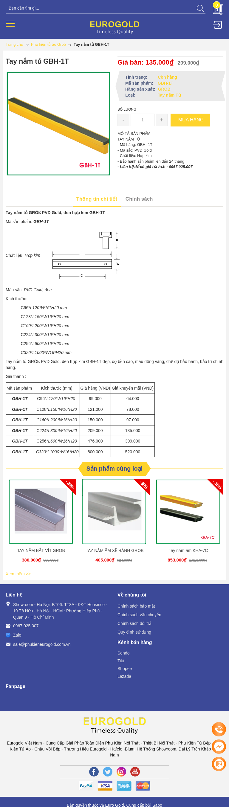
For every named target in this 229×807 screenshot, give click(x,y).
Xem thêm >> (18, 573)
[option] (41, 524)
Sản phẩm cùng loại (114, 468)
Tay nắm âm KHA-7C (188, 550)
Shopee (124, 668)
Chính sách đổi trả (134, 623)
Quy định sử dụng (134, 632)
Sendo (123, 653)
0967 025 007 (26, 625)
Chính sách (139, 199)
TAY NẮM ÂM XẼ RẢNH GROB (114, 550)
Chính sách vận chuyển (139, 614)
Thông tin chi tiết (96, 199)
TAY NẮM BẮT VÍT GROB (41, 550)
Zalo (17, 635)
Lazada (124, 676)
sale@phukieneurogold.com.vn (41, 644)
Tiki (120, 660)
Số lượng (126, 109)
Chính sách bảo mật (136, 606)
